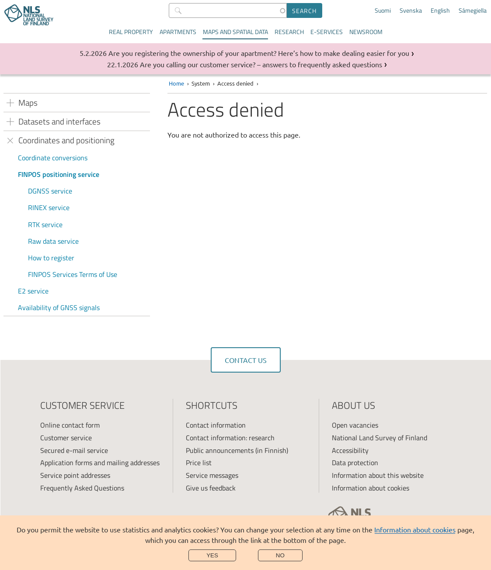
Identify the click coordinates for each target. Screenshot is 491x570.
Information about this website (378, 475)
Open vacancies (355, 425)
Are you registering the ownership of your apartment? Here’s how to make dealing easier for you (258, 52)
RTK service (45, 224)
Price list (199, 462)
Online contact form (70, 425)
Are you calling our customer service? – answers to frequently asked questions (261, 64)
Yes (212, 555)
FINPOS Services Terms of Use (72, 274)
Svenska (411, 10)
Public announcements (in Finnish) (237, 450)
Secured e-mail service (74, 450)
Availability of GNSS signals (59, 307)
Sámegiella (473, 10)
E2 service (33, 291)
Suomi (383, 10)
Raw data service (53, 241)
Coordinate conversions (52, 157)
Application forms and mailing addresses (100, 462)
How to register (51, 257)
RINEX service (49, 207)
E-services (326, 31)
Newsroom (366, 31)
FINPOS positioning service (58, 174)
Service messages (212, 475)
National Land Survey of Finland (379, 437)
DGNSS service (50, 191)
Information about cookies (415, 529)
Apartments (178, 31)
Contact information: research (230, 437)
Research (289, 31)
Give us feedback (211, 488)
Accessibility (350, 450)
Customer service (66, 437)
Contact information (216, 425)
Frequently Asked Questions (82, 488)
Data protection (355, 462)
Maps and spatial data (235, 31)
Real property (131, 31)
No (280, 555)
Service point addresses (75, 475)
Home (176, 83)
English (440, 10)
